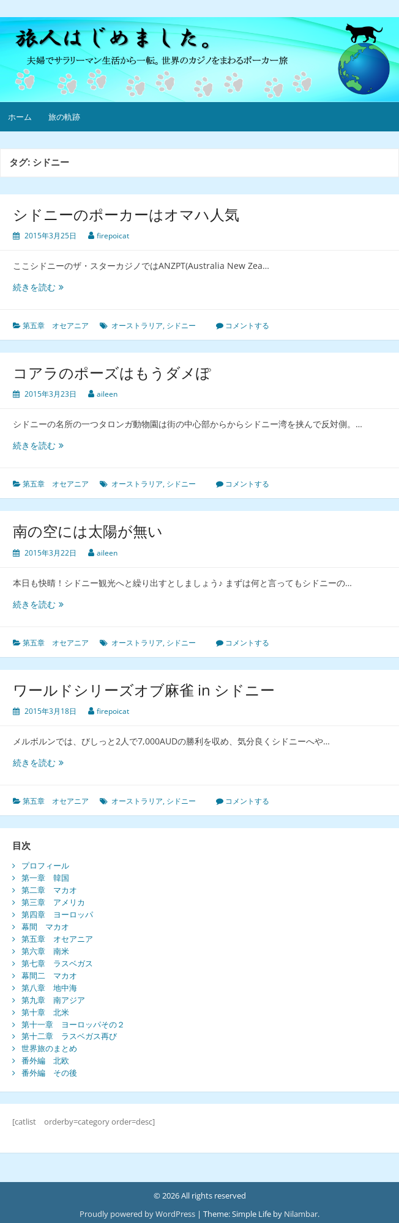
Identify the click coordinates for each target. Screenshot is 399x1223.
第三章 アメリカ (53, 902)
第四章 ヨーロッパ (57, 914)
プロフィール (45, 865)
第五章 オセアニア (56, 325)
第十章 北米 (45, 1012)
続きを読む (38, 287)
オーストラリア (137, 325)
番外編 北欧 (45, 1060)
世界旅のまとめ (49, 1048)
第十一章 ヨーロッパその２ (73, 1024)
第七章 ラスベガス (57, 963)
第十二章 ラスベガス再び (69, 1035)
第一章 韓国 (45, 877)
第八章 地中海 (49, 987)
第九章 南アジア (53, 999)
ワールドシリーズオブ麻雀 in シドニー (144, 690)
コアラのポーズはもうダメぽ (112, 372)
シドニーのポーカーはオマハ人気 (126, 214)
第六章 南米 (45, 951)
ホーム (20, 116)
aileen (107, 394)
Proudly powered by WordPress (137, 1213)
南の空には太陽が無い (88, 531)
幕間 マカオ (45, 926)
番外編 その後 (49, 1072)
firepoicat (113, 235)
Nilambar (301, 1213)
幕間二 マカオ (49, 975)
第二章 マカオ (49, 889)
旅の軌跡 (64, 116)
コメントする (247, 325)
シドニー (181, 325)
